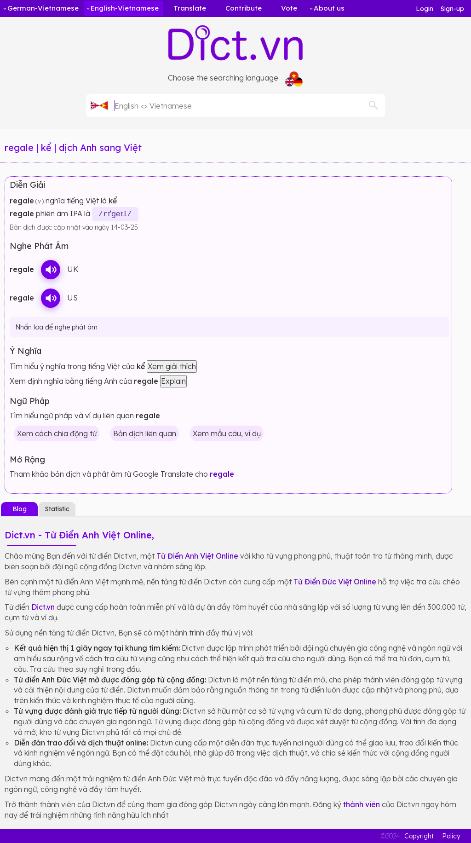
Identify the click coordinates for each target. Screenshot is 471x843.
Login (424, 9)
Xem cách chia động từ (57, 433)
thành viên (361, 803)
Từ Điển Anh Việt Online (197, 555)
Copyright (419, 836)
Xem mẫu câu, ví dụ (227, 433)
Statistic (57, 508)
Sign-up (452, 9)
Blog (19, 508)
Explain (173, 380)
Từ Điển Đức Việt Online (334, 581)
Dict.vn (43, 607)
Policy (451, 836)
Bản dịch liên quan (144, 433)
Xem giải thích (172, 366)
